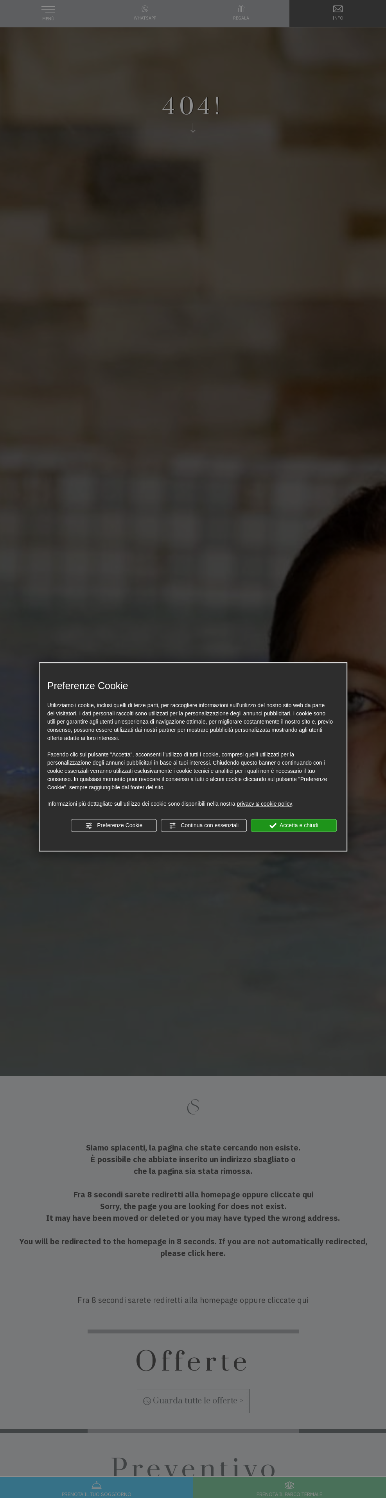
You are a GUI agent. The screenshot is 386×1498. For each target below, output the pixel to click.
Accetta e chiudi (293, 825)
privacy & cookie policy (265, 804)
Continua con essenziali (204, 825)
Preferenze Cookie (113, 825)
